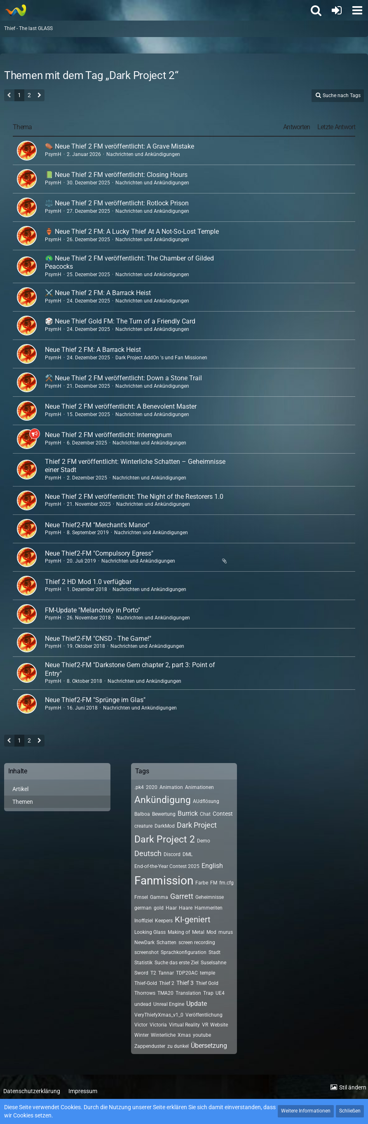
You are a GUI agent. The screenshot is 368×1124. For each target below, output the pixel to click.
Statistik (143, 963)
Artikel (20, 789)
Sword (141, 973)
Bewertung (164, 814)
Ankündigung (162, 799)
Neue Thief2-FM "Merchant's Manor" (97, 525)
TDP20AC (187, 973)
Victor (141, 1025)
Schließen (350, 1111)
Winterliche (163, 1035)
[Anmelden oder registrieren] (336, 10)
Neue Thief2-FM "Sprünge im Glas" (95, 700)
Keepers (164, 921)
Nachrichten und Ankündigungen (143, 154)
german (143, 908)
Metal (198, 932)
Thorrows (144, 993)
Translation (188, 993)
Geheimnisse (209, 897)
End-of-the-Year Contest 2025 (166, 866)
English (212, 866)
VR (205, 1025)
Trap (208, 993)
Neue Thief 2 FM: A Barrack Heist (93, 350)
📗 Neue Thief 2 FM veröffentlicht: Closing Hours (116, 175)
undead (142, 1004)
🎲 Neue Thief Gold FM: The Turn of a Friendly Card (120, 321)
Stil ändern (352, 1087)
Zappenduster (149, 1046)
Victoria (158, 1025)
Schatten (166, 942)
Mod (211, 932)
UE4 (220, 993)
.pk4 (139, 787)
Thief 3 (185, 983)
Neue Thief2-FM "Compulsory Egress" (99, 553)
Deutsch (148, 853)
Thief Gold (207, 983)
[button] (357, 10)
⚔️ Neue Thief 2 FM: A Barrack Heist (98, 293)
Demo (203, 841)
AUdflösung (206, 801)
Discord (172, 854)
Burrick (188, 813)
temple (207, 973)
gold (159, 908)
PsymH (53, 154)
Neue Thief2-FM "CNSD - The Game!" (98, 638)
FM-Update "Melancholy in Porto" (92, 610)
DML (187, 854)
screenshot (146, 952)
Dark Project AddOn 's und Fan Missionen (161, 358)
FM (213, 883)
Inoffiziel (143, 921)
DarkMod (165, 826)
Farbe (201, 883)
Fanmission (163, 880)
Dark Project (197, 825)
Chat (205, 814)
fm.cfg (226, 883)
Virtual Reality (184, 1025)
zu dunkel (178, 1046)
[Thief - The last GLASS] (15, 10)
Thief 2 (166, 983)
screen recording (196, 942)
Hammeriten (209, 908)
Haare (185, 908)
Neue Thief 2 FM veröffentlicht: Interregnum (108, 435)
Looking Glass (150, 932)
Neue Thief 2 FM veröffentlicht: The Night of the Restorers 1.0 (134, 496)
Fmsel (141, 897)
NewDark (144, 942)
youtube (202, 1035)
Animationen (199, 787)
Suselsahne (213, 963)
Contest (223, 813)
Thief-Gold (145, 983)
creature (143, 826)
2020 (151, 787)
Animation (171, 787)
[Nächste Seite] (39, 96)
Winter (141, 1035)
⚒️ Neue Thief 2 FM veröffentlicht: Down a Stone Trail (123, 378)
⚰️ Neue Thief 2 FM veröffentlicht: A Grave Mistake (119, 146)
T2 (153, 973)
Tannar (166, 973)
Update (196, 1004)
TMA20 (165, 993)
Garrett (181, 896)
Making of (179, 932)
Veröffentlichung (204, 1015)
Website (219, 1025)
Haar (171, 908)
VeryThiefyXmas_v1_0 (158, 1015)
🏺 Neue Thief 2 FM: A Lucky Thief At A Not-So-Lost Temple (132, 231)
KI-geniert (193, 919)
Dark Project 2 (164, 839)
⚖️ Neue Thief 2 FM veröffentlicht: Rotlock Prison (117, 203)
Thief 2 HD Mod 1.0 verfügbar (88, 582)
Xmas (184, 1035)
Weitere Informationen (305, 1111)
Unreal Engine (168, 1004)
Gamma (159, 897)
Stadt (214, 952)
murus (225, 932)
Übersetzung (209, 1046)
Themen (22, 801)
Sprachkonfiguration (183, 952)
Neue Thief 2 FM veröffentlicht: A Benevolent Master (121, 406)
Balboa (142, 814)
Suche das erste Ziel (177, 963)
